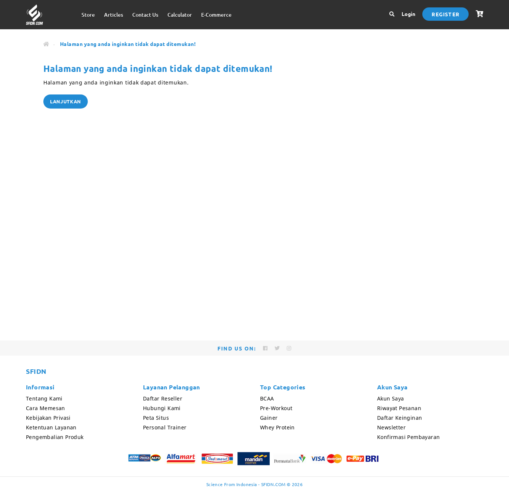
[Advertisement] (254, 263)
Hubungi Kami (162, 408)
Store (88, 14)
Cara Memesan (45, 408)
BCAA (267, 398)
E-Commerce (216, 14)
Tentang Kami (44, 398)
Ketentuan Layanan (51, 427)
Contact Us (145, 14)
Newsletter (391, 427)
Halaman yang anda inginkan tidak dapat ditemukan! (128, 43)
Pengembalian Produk (55, 437)
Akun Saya (390, 398)
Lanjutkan (65, 101)
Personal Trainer (164, 427)
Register (445, 14)
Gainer (268, 417)
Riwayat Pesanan (399, 408)
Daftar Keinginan (399, 417)
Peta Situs (156, 417)
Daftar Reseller (162, 398)
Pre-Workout (276, 408)
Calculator (179, 14)
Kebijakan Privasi (48, 417)
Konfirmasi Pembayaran (408, 437)
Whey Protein (277, 427)
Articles (113, 14)
